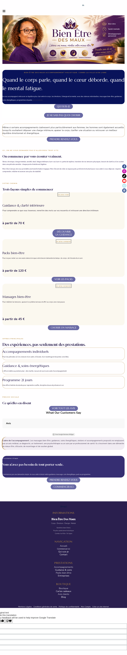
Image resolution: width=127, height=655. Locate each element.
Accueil (63, 519)
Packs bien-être (63, 547)
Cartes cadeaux (63, 565)
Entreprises (63, 549)
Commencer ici (63, 522)
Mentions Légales (25, 581)
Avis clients (63, 568)
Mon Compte (86, 581)
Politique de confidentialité (69, 581)
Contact (63, 528)
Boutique (63, 562)
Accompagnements (63, 541)
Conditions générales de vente (45, 581)
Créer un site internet (100, 581)
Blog (63, 571)
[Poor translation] (9, 595)
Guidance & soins (63, 544)
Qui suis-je (63, 525)
